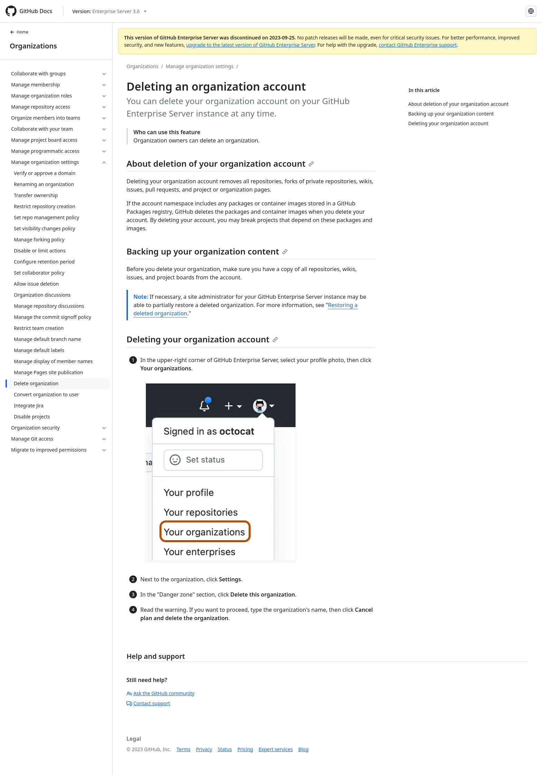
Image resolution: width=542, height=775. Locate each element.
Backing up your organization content (207, 251)
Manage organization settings (199, 66)
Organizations (33, 45)
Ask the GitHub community (161, 693)
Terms (183, 749)
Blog (303, 749)
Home (19, 32)
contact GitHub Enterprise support (418, 44)
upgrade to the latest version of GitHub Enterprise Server (250, 44)
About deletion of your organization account (220, 163)
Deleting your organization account (202, 339)
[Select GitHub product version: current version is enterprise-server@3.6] (109, 11)
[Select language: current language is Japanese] (530, 11)
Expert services (276, 749)
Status (225, 749)
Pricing (245, 749)
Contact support (148, 703)
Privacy (204, 749)
